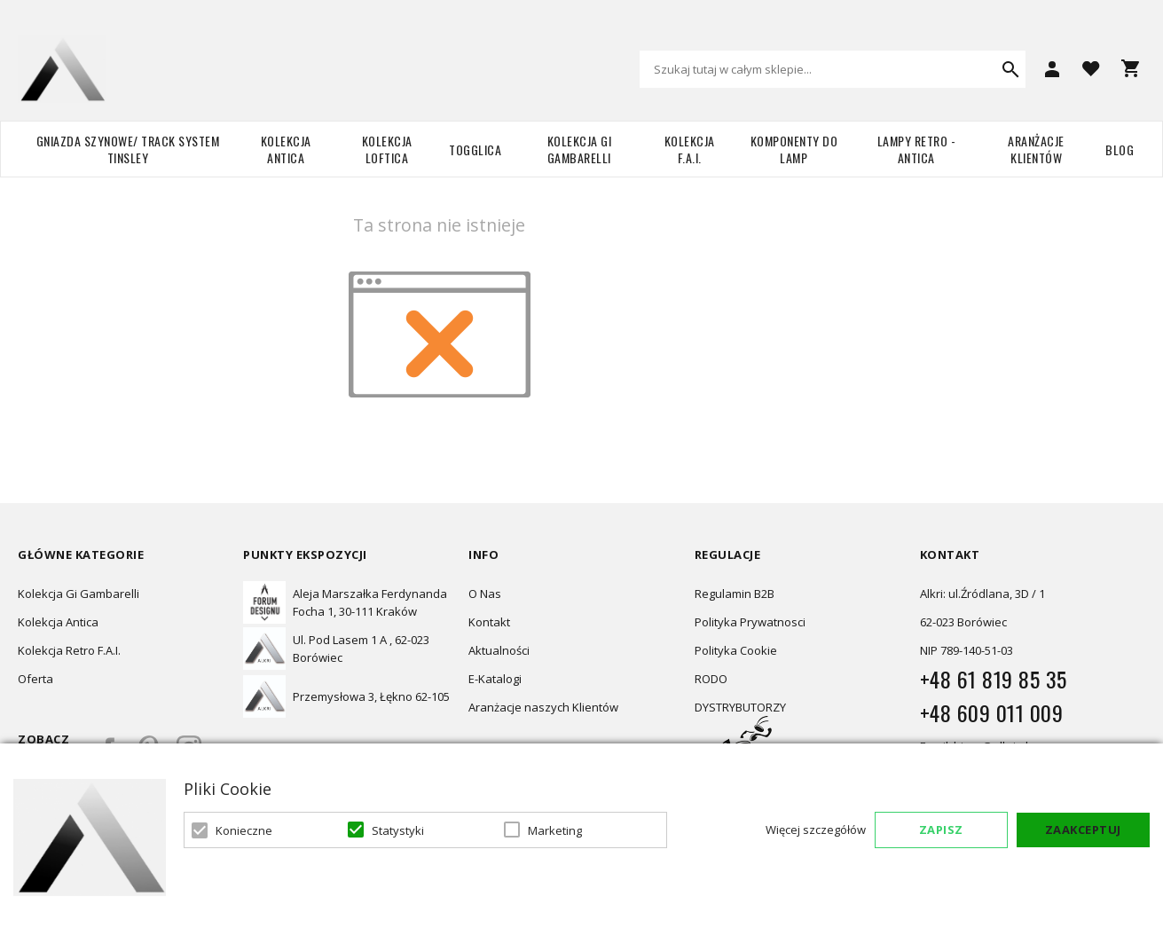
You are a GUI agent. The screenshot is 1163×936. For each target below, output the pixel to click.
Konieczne (244, 830)
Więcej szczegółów (816, 830)
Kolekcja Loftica (387, 149)
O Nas (484, 594)
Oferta (35, 679)
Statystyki (398, 830)
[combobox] (832, 69)
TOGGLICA (475, 149)
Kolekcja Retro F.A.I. (69, 650)
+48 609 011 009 (992, 712)
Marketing (555, 830)
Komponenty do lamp (794, 149)
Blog (1119, 149)
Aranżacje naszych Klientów (543, 707)
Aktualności (499, 650)
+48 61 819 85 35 (993, 679)
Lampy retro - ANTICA (916, 149)
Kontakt (489, 622)
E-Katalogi (495, 679)
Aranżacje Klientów (1036, 149)
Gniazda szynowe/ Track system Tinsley (128, 149)
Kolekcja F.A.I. (689, 149)
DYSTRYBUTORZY (740, 707)
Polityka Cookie (736, 650)
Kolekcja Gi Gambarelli (579, 149)
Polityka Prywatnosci (750, 622)
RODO (711, 679)
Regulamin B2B (734, 594)
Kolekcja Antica (286, 149)
